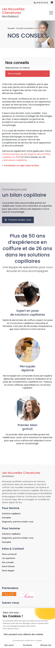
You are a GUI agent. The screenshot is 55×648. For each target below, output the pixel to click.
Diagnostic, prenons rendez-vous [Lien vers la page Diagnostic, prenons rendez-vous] (17, 521)
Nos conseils (17, 62)
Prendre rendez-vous (18, 219)
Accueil (11, 28)
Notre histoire (8, 566)
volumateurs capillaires (14, 160)
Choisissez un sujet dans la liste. (21, 165)
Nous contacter (9, 554)
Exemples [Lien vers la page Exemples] (6, 517)
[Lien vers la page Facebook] (52, 2)
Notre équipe (8, 570)
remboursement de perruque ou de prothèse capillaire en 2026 (26, 156)
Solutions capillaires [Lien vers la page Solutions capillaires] (11, 513)
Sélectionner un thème (17, 67)
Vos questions (8, 558)
